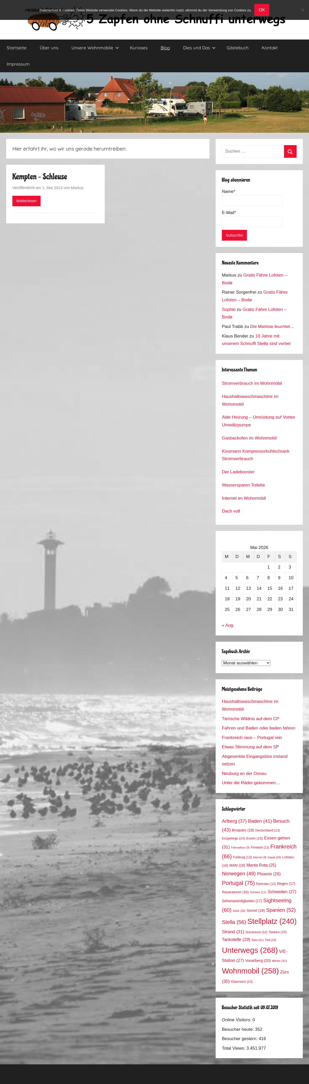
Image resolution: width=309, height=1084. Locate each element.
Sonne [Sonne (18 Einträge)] (256, 910)
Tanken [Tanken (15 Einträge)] (278, 932)
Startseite (17, 47)
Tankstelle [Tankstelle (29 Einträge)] (236, 939)
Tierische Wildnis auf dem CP (250, 718)
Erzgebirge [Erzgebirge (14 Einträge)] (233, 838)
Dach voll (231, 511)
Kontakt (270, 47)
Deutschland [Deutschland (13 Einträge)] (267, 830)
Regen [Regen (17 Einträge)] (286, 884)
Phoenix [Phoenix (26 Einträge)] (269, 873)
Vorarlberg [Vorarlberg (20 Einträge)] (258, 961)
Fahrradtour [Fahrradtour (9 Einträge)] (240, 847)
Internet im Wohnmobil (244, 498)
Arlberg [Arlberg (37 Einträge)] (234, 821)
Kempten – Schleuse (39, 177)
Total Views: (234, 1048)
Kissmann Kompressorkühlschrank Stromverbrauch (255, 455)
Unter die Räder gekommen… (251, 782)
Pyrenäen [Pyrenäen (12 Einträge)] (266, 884)
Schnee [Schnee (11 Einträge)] (258, 892)
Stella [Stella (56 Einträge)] (234, 922)
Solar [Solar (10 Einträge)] (239, 910)
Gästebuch (238, 47)
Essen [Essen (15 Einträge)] (254, 838)
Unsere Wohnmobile (95, 47)
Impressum (18, 64)
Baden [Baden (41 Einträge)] (260, 821)
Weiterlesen (26, 201)
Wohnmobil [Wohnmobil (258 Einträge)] (250, 971)
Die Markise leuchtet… (272, 326)
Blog (165, 47)
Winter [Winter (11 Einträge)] (279, 960)
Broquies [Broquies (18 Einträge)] (243, 830)
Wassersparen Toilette (243, 485)
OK (262, 9)
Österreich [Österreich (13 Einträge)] (242, 982)
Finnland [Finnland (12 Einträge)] (260, 847)
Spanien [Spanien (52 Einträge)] (281, 910)
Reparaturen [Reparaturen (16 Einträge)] (235, 892)
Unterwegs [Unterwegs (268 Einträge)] (250, 950)
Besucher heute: (238, 1029)
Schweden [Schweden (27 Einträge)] (281, 891)
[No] (302, 9)
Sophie (228, 309)
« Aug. (228, 625)
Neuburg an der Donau (244, 773)
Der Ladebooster (238, 471)
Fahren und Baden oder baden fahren (258, 728)
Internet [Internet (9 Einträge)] (259, 857)
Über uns (49, 47)
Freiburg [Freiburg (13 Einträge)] (242, 857)
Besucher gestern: (240, 1038)
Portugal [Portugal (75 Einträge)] (238, 883)
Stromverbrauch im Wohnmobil (252, 383)
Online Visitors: (237, 1019)
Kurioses (139, 47)
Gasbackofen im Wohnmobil (249, 438)
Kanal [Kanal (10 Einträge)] (274, 857)
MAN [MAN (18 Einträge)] (237, 865)
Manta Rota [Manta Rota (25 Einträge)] (261, 865)
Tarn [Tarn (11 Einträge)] (257, 939)
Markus (77, 187)
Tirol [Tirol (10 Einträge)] (270, 939)
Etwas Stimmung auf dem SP (250, 746)
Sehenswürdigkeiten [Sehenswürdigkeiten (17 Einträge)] (242, 901)
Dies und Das (199, 47)
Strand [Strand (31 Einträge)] (233, 931)
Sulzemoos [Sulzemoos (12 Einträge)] (256, 932)
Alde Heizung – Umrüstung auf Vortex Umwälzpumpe (258, 421)
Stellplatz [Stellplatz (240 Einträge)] (272, 921)
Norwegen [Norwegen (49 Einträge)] (239, 873)
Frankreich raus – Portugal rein (252, 737)
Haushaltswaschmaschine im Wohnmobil (250, 400)
